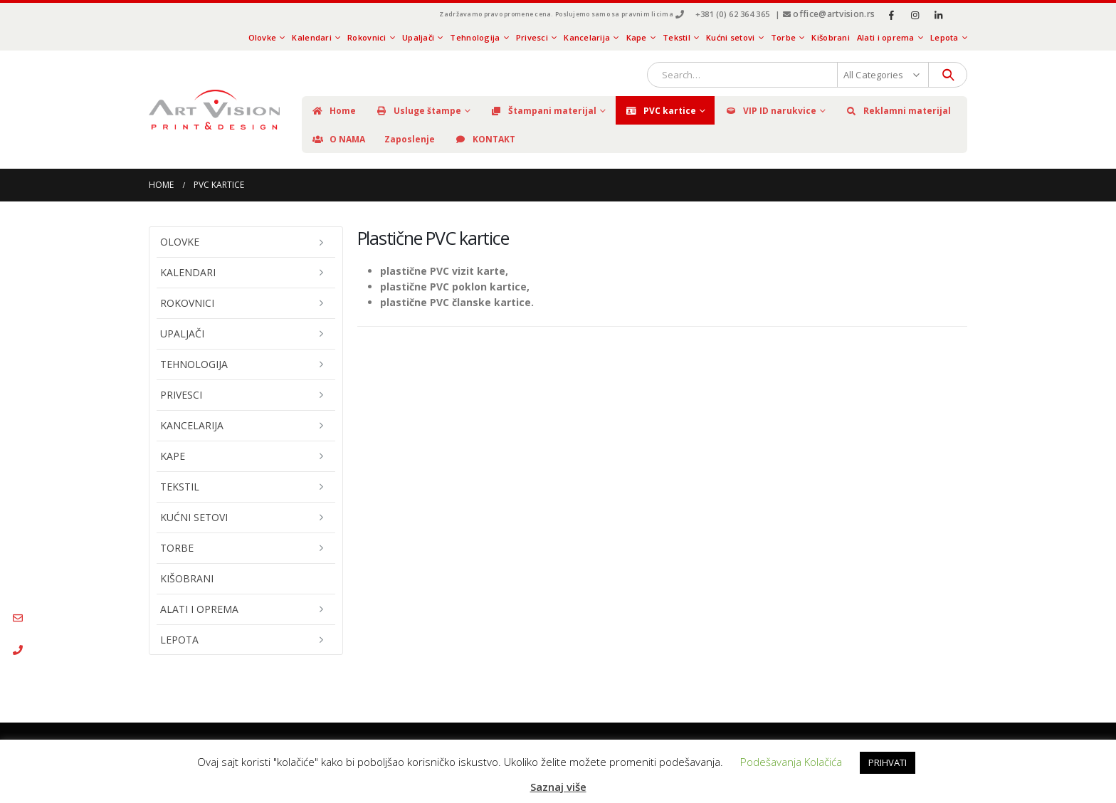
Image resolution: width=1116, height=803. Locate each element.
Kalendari (311, 37)
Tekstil (676, 37)
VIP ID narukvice (770, 111)
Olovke (262, 37)
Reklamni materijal (898, 111)
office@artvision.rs (834, 14)
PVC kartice (660, 111)
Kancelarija (587, 37)
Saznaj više (558, 787)
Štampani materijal (543, 111)
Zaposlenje (409, 139)
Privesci (532, 37)
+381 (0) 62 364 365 (732, 14)
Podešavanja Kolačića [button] (791, 762)
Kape (636, 37)
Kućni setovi (730, 37)
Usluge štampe (418, 111)
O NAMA (338, 139)
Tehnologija (475, 37)
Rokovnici (366, 37)
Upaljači (418, 37)
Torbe (783, 37)
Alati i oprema (886, 37)
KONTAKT (484, 139)
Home (333, 111)
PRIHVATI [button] (887, 762)
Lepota (944, 37)
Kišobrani (830, 37)
